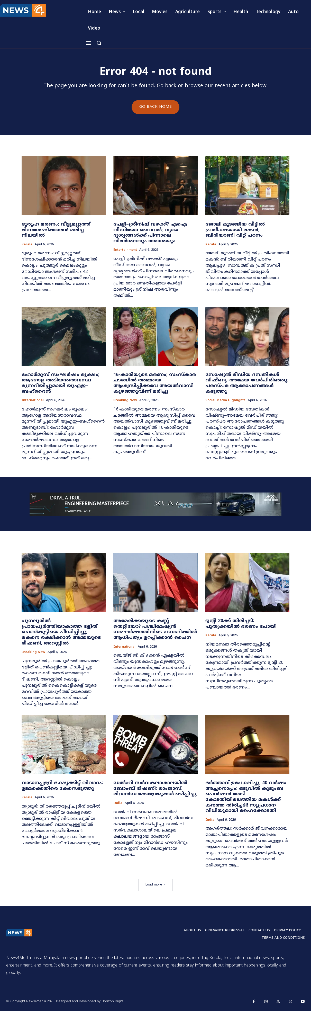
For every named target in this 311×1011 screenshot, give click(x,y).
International (33, 401)
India (117, 804)
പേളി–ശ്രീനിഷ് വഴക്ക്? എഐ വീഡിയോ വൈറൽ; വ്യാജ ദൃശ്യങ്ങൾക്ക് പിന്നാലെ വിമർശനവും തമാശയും (150, 233)
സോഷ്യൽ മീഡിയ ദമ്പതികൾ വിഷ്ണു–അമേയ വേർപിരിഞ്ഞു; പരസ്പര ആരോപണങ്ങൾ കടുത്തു (247, 383)
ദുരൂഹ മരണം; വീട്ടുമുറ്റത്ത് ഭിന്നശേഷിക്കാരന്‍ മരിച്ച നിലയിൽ (56, 230)
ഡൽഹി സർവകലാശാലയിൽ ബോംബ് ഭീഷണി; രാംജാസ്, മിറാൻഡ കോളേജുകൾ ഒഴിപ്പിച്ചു (155, 788)
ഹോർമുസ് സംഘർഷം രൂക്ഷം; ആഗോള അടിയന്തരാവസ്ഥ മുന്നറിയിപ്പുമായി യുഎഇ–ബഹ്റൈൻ (60, 383)
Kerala (27, 245)
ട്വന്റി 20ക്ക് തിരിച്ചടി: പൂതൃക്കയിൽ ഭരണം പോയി (241, 624)
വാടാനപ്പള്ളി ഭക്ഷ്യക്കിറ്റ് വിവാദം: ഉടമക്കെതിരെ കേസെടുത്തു (62, 786)
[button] (99, 43)
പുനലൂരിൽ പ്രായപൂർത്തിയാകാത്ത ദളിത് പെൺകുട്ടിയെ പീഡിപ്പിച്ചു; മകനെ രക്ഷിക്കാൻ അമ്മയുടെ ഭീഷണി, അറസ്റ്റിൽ (61, 632)
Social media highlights (225, 401)
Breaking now (125, 401)
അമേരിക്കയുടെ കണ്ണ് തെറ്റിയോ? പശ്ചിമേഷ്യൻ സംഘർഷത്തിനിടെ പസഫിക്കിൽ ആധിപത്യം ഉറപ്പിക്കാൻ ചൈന (155, 629)
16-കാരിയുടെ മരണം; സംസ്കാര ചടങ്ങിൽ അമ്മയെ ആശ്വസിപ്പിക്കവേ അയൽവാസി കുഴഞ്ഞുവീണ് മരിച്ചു (154, 383)
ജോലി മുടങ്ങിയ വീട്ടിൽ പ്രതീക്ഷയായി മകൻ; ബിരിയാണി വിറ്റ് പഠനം (235, 230)
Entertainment (125, 251)
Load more (155, 885)
